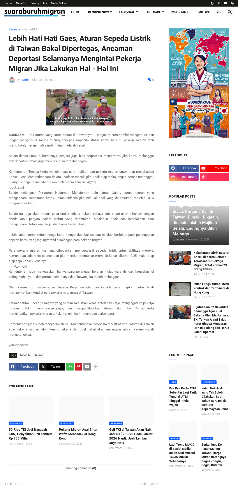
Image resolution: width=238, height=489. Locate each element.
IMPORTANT (179, 12)
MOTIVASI (205, 12)
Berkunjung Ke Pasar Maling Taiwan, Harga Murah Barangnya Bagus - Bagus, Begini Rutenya (213, 455)
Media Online (58, 3)
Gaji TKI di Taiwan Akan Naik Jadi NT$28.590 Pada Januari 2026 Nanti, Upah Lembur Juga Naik (131, 436)
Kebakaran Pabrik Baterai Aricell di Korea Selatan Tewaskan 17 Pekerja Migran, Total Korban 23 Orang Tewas (211, 261)
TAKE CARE (153, 12)
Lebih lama (148, 483)
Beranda (14, 29)
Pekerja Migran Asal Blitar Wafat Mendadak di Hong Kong (78, 434)
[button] (219, 12)
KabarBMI (31, 29)
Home (8, 3)
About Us (21, 3)
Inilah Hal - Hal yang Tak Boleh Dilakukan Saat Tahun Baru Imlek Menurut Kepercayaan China (215, 399)
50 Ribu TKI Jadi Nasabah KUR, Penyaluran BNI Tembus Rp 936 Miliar (30, 434)
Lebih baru (14, 483)
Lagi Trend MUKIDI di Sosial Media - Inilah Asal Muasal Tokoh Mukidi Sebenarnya (182, 453)
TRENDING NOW (97, 12)
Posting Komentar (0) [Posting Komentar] (81, 468)
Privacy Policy (38, 3)
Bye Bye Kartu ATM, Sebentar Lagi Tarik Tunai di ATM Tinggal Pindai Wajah (183, 397)
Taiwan (39, 355)
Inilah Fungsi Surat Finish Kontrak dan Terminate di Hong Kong (211, 288)
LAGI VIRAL (127, 12)
